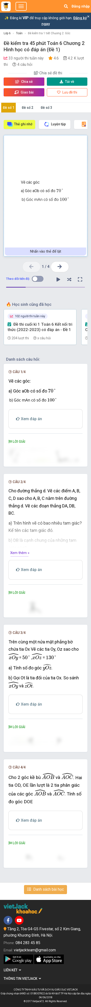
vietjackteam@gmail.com (35, 950)
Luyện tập (55, 124)
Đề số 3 (46, 108)
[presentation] (60, 190)
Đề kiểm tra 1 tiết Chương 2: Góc (49, 33)
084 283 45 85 (28, 942)
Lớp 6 (7, 33)
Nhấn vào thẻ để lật (45, 251)
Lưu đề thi (67, 92)
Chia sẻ (24, 82)
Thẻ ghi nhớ (19, 124)
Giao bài (24, 92)
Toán (19, 33)
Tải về (67, 82)
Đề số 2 (27, 108)
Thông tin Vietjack (22, 979)
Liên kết (12, 970)
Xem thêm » (19, 553)
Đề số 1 (8, 108)
